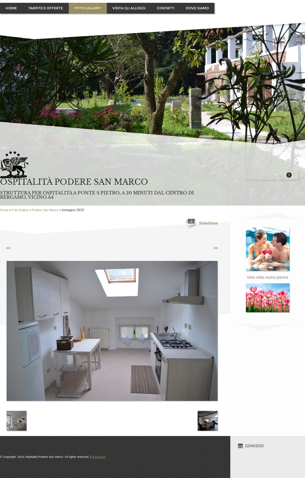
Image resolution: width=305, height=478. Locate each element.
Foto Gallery (87, 8)
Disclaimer (99, 456)
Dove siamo (197, 8)
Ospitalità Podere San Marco (74, 182)
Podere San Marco (45, 210)
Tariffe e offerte (45, 8)
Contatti (165, 8)
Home (11, 8)
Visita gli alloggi (128, 8)
